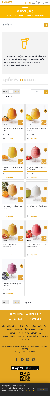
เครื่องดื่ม (30, 15)
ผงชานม (21, 336)
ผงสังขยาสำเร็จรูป (33, 336)
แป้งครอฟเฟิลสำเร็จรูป (40, 326)
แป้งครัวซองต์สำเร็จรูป (14, 330)
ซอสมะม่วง (13, 333)
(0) (39, 2)
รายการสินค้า (19, 15)
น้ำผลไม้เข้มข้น (30, 330)
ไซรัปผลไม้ (40, 330)
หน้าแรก (9, 15)
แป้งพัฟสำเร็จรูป (24, 326)
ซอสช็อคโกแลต (36, 333)
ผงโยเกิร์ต (25, 340)
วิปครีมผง (44, 336)
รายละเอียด (9, 138)
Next (17, 91)
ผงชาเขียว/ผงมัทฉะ (9, 336)
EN (29, 2)
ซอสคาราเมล (24, 333)
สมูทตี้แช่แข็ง (39, 15)
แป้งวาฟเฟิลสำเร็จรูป (9, 326)
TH (24, 2)
